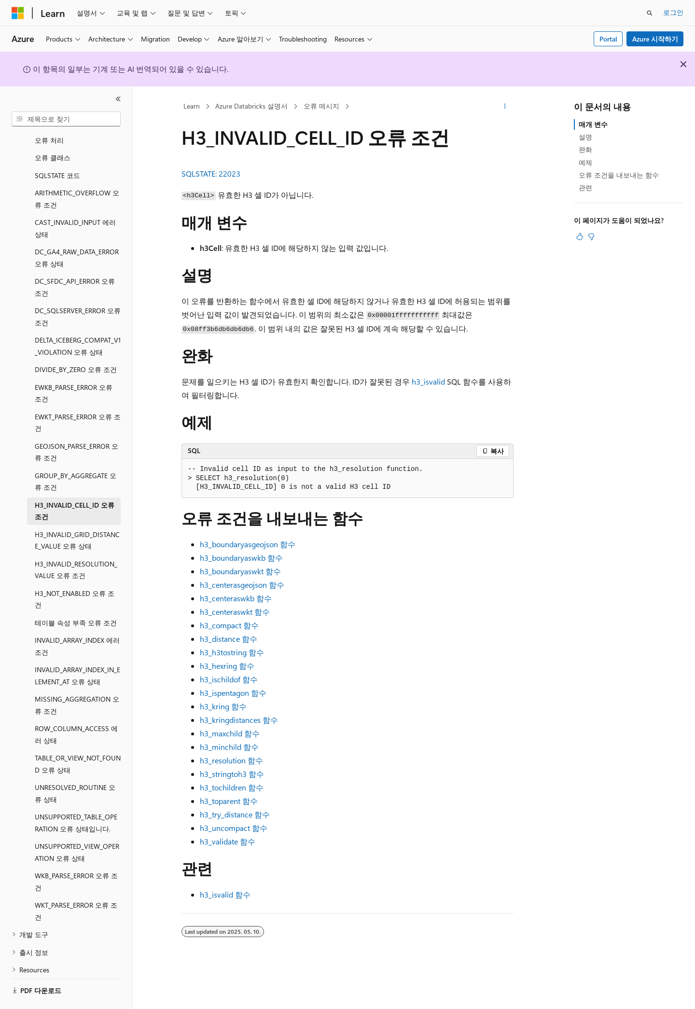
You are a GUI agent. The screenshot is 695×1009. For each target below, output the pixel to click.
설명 (585, 136)
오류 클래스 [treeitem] (52, 131)
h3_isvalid (428, 381)
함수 (247, 544)
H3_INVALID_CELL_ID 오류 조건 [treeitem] (74, 484)
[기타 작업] (505, 106)
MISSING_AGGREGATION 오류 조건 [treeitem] (77, 678)
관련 (585, 187)
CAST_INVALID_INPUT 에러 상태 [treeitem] (75, 201)
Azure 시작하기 (655, 38)
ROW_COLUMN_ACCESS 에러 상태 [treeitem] (76, 708)
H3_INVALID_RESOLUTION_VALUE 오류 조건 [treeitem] (76, 543)
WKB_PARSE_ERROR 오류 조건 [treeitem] (76, 855)
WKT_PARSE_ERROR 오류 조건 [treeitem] (76, 884)
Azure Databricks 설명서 (251, 106)
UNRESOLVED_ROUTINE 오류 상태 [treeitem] (75, 766)
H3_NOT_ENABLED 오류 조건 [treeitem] (74, 572)
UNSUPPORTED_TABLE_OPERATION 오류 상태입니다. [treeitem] (76, 796)
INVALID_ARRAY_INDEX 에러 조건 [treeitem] (77, 619)
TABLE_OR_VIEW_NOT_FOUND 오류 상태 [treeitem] (78, 737)
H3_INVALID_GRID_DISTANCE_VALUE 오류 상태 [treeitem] (77, 514)
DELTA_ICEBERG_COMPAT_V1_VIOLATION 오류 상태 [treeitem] (78, 319)
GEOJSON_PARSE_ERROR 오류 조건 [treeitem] (76, 425)
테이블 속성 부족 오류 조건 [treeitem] (76, 596)
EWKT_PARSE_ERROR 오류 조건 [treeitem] (78, 396)
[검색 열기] (649, 13)
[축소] (118, 99)
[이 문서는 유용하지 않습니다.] (591, 236)
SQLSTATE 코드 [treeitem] (57, 148)
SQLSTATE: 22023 (210, 173)
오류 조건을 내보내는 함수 (619, 175)
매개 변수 (593, 124)
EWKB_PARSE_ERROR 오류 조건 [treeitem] (73, 366)
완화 (585, 149)
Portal (608, 38)
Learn (191, 106)
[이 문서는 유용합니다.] (579, 236)
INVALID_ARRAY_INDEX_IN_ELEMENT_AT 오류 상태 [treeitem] (77, 649)
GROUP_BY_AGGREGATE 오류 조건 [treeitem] (75, 455)
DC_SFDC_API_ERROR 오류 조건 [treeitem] (75, 260)
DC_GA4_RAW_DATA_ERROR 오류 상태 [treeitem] (77, 231)
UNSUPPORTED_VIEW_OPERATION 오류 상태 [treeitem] (77, 825)
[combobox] (66, 119)
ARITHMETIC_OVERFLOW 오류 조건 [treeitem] (77, 172)
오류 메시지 (321, 106)
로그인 (673, 12)
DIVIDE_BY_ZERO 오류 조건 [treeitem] (76, 342)
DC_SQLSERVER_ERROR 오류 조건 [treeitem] (78, 290)
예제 (585, 162)
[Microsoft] (18, 13)
